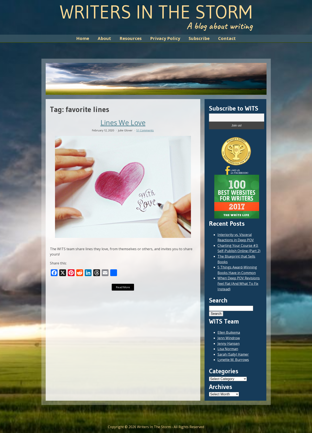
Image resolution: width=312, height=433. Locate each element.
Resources (131, 38)
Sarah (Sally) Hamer (233, 354)
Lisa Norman (227, 348)
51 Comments (145, 130)
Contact (227, 38)
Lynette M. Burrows (233, 359)
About (104, 38)
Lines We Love (122, 123)
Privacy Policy (165, 38)
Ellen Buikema (228, 332)
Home (82, 38)
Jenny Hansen (228, 343)
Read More (123, 287)
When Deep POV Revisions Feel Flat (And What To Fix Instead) (238, 283)
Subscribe (199, 38)
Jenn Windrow (228, 338)
